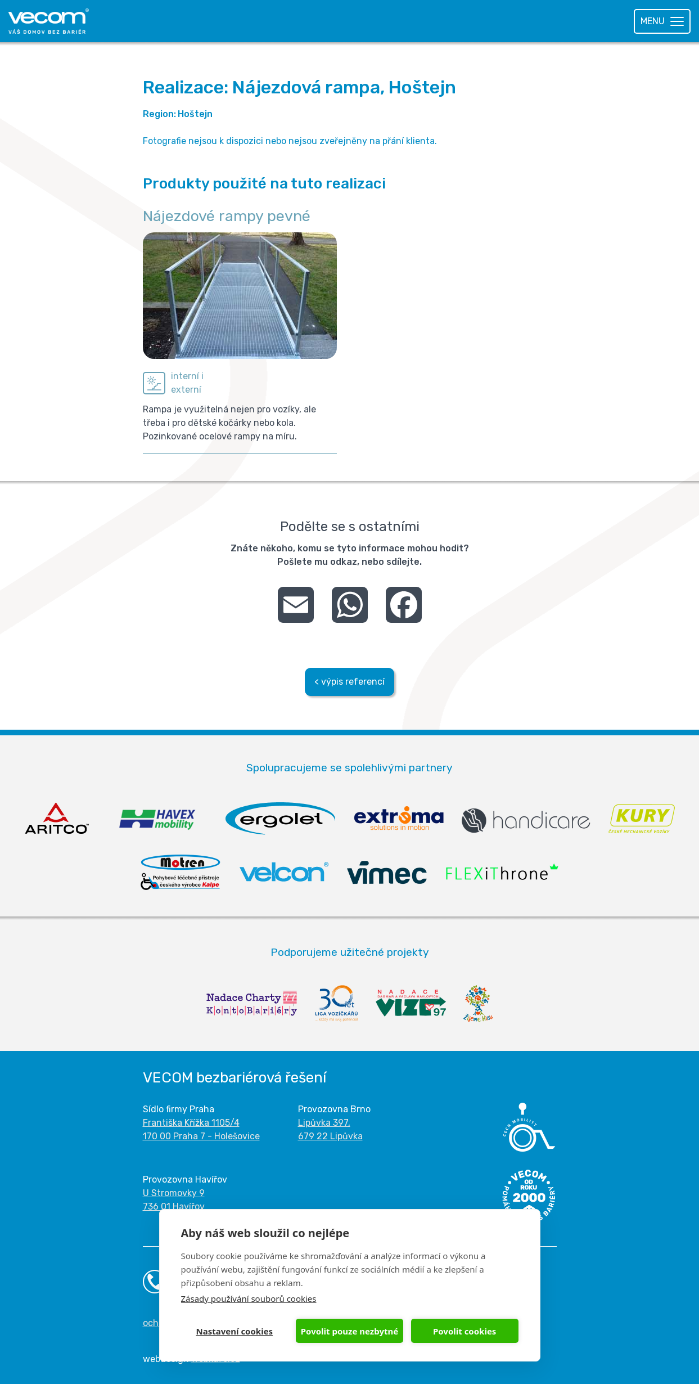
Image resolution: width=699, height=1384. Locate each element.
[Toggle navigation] (662, 21)
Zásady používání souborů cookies (249, 1298)
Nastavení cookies (234, 1331)
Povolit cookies (464, 1331)
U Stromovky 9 (174, 1193)
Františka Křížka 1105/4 (191, 1122)
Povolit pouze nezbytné (349, 1331)
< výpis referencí (349, 681)
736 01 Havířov (174, 1206)
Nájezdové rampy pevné (226, 216)
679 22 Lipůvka (330, 1136)
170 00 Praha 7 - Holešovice (201, 1136)
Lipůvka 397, (324, 1122)
